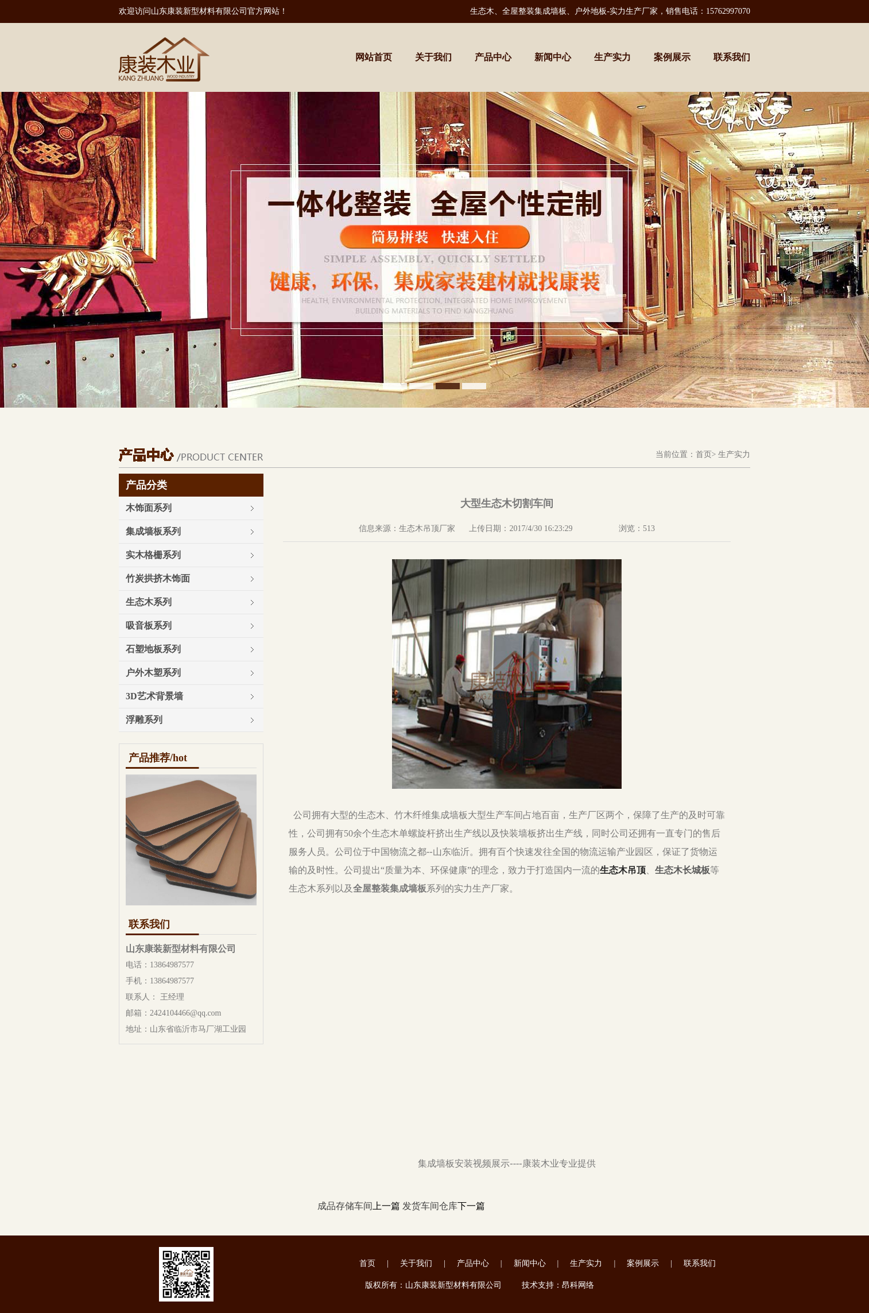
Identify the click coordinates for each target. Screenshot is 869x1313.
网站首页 (373, 57)
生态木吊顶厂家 (427, 528)
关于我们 (433, 57)
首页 (704, 454)
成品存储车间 (345, 1206)
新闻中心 (552, 57)
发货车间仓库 (429, 1206)
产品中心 (493, 57)
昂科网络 (578, 1285)
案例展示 (672, 57)
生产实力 (612, 57)
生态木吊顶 (623, 870)
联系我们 (731, 57)
